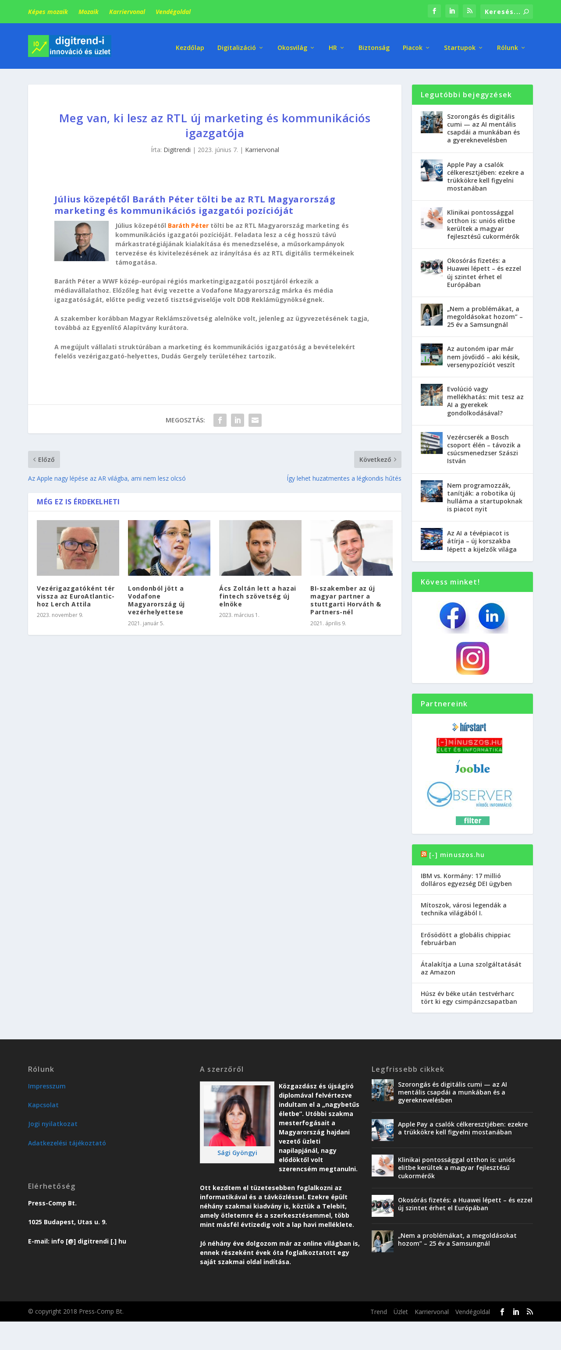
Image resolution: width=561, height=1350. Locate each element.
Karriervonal (127, 11)
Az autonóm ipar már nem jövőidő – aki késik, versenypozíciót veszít (483, 354)
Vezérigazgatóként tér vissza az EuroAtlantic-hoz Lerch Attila (76, 593)
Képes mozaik (48, 11)
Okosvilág (292, 43)
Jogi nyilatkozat (53, 1121)
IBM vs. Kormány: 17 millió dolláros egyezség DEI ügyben (466, 877)
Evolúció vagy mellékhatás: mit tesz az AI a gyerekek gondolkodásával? (485, 398)
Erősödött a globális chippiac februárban (466, 936)
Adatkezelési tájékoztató (67, 1140)
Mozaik (88, 11)
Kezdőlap (190, 43)
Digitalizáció (236, 43)
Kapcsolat (43, 1102)
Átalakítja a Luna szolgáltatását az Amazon (471, 965)
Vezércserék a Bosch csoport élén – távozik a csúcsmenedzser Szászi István (484, 446)
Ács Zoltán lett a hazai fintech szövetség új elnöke (257, 593)
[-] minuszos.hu (457, 852)
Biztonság (374, 43)
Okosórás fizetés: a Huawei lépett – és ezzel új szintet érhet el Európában (484, 270)
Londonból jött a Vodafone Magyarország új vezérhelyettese (156, 597)
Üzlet (401, 1309)
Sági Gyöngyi (237, 1150)
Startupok (460, 43)
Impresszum (47, 1083)
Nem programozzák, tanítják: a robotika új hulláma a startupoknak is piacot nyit (484, 494)
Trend (378, 1309)
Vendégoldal (173, 11)
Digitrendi (177, 147)
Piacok (413, 43)
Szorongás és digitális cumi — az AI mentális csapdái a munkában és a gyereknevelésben (483, 126)
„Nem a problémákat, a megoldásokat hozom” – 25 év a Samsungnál (485, 314)
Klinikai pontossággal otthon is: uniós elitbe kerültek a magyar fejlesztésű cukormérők (483, 222)
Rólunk (507, 43)
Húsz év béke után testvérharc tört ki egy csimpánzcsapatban (469, 995)
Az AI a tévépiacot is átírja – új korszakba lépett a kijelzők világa (482, 538)
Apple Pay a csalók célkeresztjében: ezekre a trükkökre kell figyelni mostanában (485, 174)
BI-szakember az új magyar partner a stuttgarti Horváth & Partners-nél (345, 597)
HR (333, 43)
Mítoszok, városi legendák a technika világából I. (464, 906)
